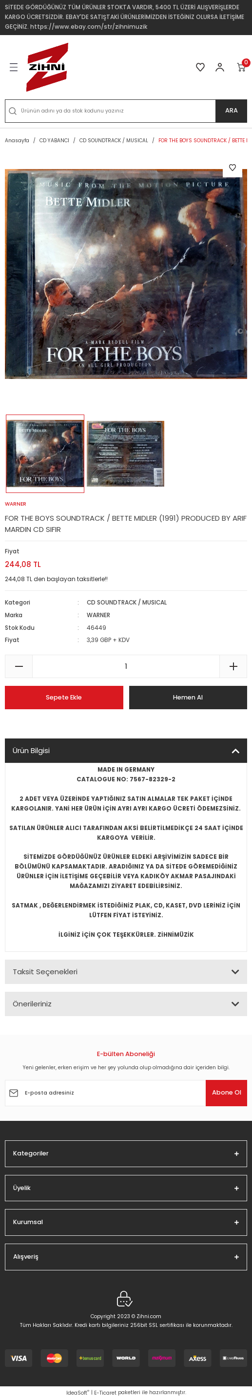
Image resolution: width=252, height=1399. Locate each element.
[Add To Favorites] (232, 167)
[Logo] (47, 67)
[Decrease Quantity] (18, 666)
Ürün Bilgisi (31, 750)
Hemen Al (188, 697)
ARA (231, 110)
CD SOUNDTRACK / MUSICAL (127, 602)
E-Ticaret (105, 1393)
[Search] (126, 111)
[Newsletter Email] (126, 1093)
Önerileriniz (32, 1004)
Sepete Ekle (64, 697)
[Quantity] (126, 666)
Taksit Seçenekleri (45, 971)
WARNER (98, 615)
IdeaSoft (77, 1393)
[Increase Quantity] (233, 666)
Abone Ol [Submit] (226, 1092)
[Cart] (241, 67)
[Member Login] (220, 67)
